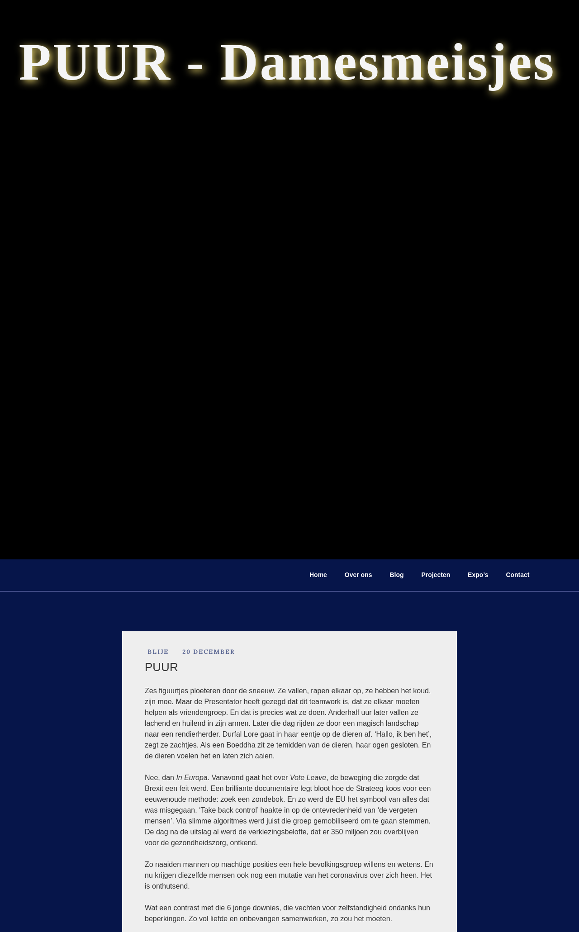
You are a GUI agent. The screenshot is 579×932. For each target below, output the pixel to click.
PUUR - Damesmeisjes (287, 62)
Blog (396, 574)
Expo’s (478, 574)
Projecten (435, 574)
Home (318, 574)
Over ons (358, 574)
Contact (517, 574)
